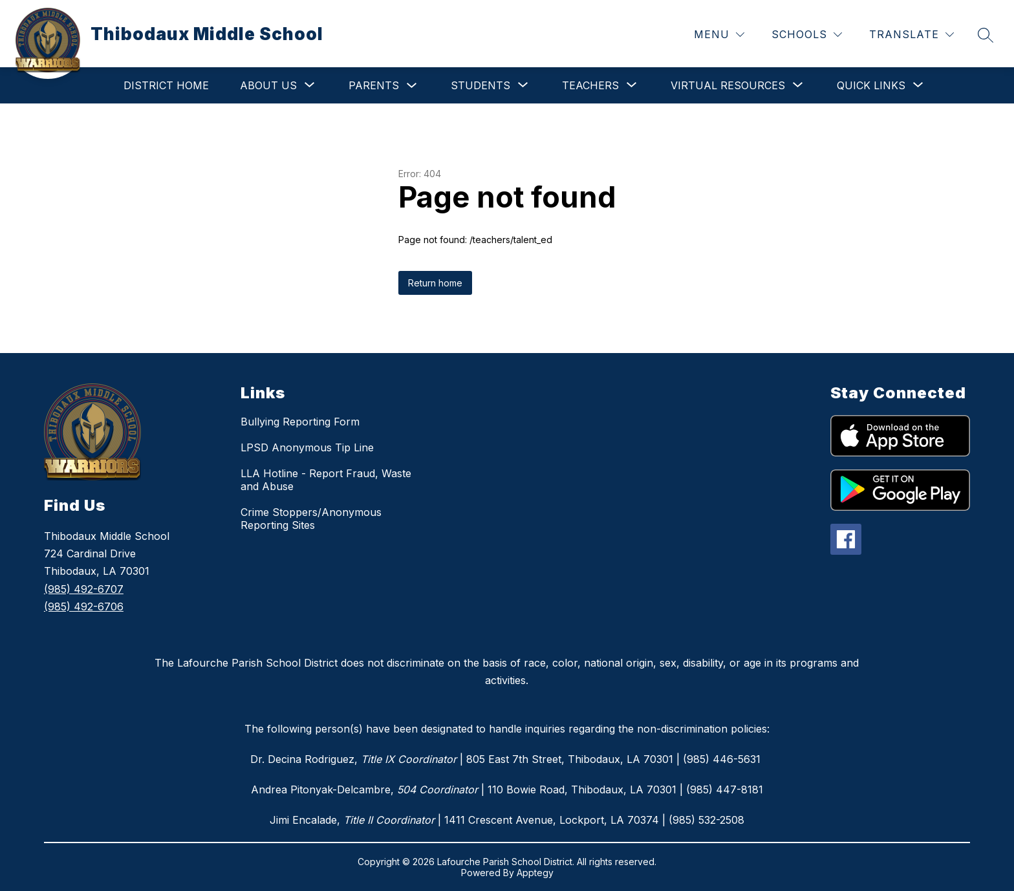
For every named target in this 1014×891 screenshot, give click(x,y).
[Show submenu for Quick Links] (871, 85)
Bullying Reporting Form (300, 421)
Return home (435, 282)
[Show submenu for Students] (480, 85)
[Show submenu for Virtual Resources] (728, 85)
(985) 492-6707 (84, 589)
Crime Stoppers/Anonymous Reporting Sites (311, 518)
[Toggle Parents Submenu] (412, 85)
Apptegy (535, 872)
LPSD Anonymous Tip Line (307, 447)
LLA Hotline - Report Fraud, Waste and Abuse (326, 480)
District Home (166, 85)
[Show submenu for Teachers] (590, 85)
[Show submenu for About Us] (268, 85)
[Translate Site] (911, 35)
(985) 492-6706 (84, 606)
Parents (374, 85)
